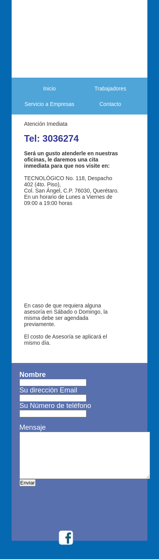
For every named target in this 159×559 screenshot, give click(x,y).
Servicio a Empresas (49, 104)
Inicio (49, 88)
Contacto (110, 104)
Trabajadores (110, 88)
